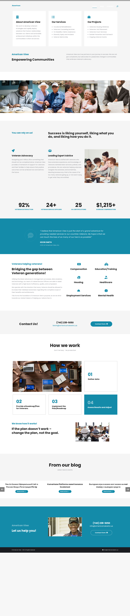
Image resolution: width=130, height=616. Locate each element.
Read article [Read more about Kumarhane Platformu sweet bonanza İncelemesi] (64, 554)
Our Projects (94, 85)
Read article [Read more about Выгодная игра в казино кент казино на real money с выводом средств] (108, 554)
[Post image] (16, 160)
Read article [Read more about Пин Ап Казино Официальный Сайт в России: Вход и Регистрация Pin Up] (21, 554)
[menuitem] (94, 6)
